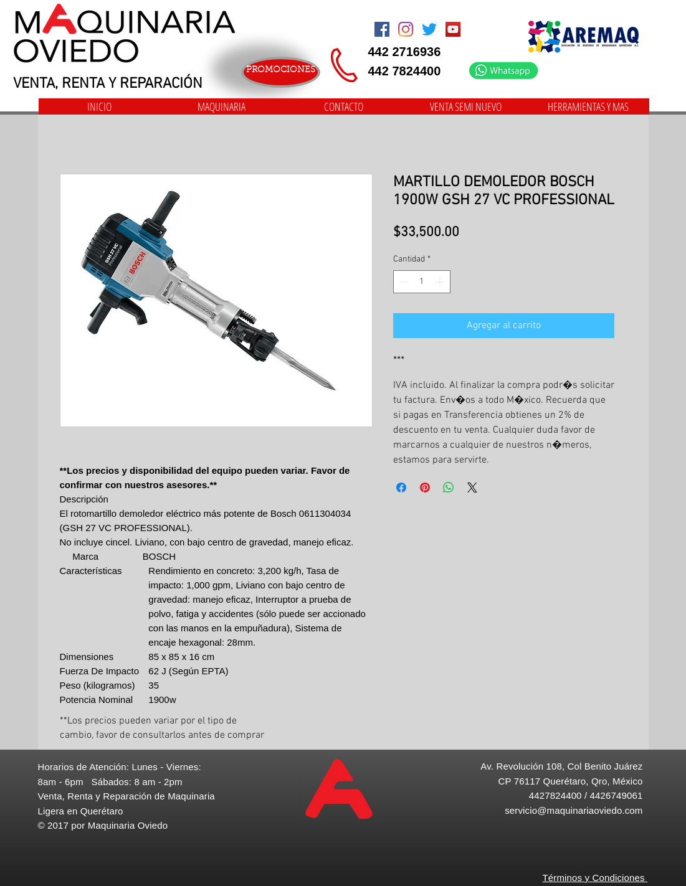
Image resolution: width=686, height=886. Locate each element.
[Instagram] (405, 29)
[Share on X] (472, 487)
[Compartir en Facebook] (401, 487)
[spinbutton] (422, 282)
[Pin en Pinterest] (424, 487)
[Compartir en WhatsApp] (448, 487)
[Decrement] (403, 282)
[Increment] (441, 282)
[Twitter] (429, 29)
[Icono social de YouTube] (452, 29)
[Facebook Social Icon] (381, 29)
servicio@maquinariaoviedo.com (573, 810)
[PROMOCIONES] (280, 72)
